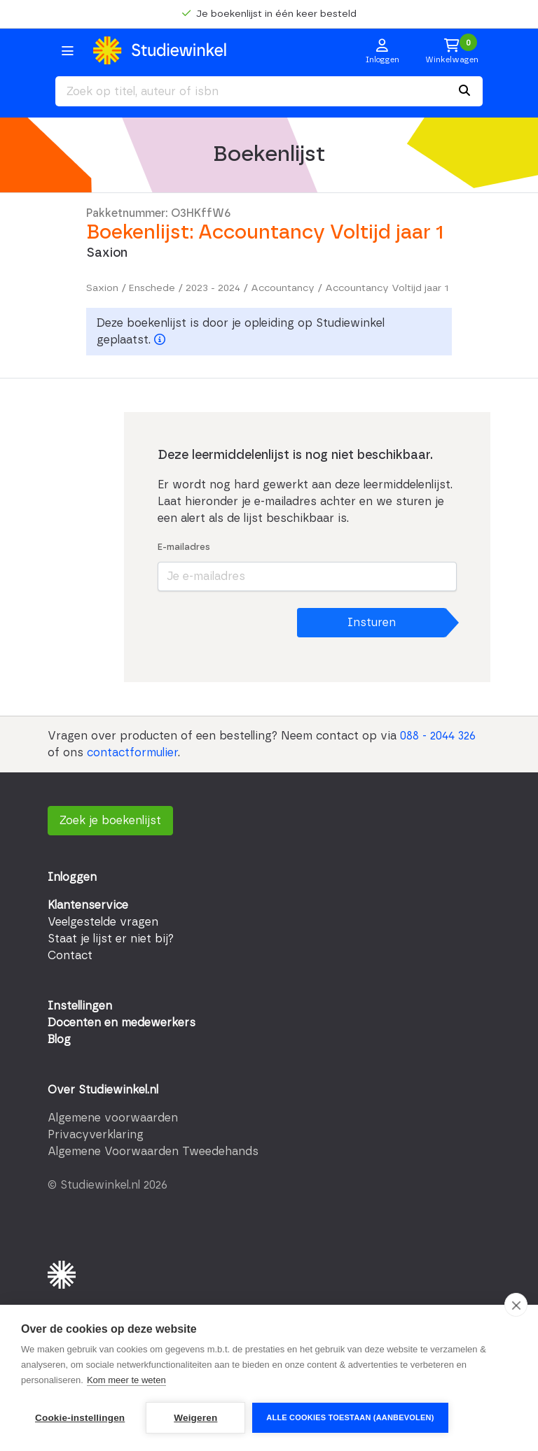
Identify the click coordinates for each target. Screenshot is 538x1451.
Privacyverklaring (96, 1134)
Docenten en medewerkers (121, 1022)
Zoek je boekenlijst (110, 820)
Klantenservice (88, 905)
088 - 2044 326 (438, 736)
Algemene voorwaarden (113, 1118)
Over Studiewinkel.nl (103, 1090)
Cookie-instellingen (80, 1418)
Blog (59, 1039)
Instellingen (80, 1006)
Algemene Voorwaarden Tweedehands (153, 1151)
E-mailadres (184, 547)
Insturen (371, 622)
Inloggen (72, 877)
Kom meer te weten (126, 1380)
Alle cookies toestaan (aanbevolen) (350, 1417)
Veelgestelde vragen (103, 922)
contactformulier (132, 752)
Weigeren (195, 1418)
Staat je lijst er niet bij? (111, 938)
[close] (515, 1305)
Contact (70, 955)
